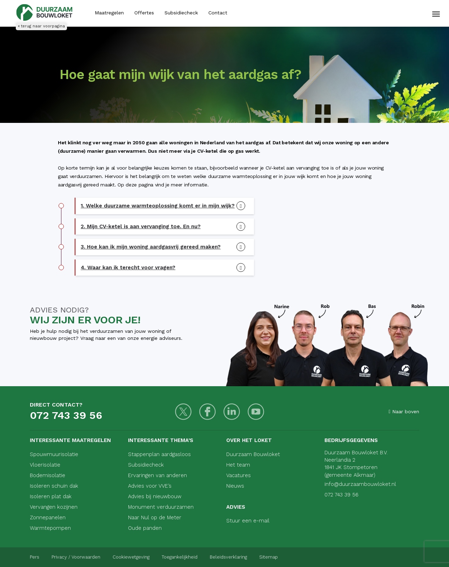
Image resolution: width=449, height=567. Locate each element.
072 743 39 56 (66, 415)
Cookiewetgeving (131, 557)
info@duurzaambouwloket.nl (360, 484)
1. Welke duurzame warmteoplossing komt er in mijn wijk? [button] (158, 206)
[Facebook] (207, 411)
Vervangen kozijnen (54, 507)
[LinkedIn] (231, 411)
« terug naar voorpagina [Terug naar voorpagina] (41, 26)
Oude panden (145, 528)
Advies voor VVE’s (150, 486)
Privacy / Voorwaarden (76, 557)
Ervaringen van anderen (157, 475)
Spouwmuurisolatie (54, 454)
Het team (238, 465)
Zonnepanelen (48, 517)
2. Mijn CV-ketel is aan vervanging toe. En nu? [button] (141, 226)
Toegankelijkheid (179, 557)
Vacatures (238, 475)
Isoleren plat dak (51, 496)
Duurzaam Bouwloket (253, 454)
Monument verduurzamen (161, 507)
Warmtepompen (50, 528)
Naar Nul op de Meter (154, 517)
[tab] (164, 206)
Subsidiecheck (181, 12)
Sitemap (268, 557)
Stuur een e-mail (247, 520)
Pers (34, 557)
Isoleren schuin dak (54, 486)
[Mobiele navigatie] (436, 14)
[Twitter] (183, 411)
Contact (217, 12)
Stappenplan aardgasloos (159, 454)
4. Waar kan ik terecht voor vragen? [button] (128, 267)
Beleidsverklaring (228, 557)
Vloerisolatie (45, 465)
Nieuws (235, 486)
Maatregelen (109, 12)
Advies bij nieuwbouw (154, 496)
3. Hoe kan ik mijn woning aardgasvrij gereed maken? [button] (151, 247)
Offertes (144, 12)
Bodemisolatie (47, 475)
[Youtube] (256, 411)
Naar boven (404, 411)
